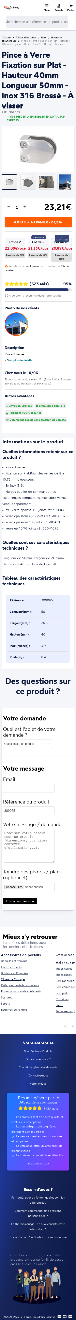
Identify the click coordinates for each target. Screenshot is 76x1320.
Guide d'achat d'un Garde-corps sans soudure (38, 1237)
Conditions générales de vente (38, 1067)
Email (9, 781)
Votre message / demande (32, 826)
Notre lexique (38, 1083)
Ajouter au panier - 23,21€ (38, 222)
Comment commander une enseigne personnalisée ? (38, 1213)
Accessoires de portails (21, 955)
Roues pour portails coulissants (21, 991)
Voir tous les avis (38, 1163)
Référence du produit (26, 804)
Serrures (6, 997)
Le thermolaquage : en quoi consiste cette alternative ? (38, 1226)
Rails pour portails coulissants (20, 985)
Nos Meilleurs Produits (38, 1051)
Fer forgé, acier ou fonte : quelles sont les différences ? (38, 1200)
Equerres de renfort (14, 1009)
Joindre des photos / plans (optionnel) (32, 877)
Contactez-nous (38, 1075)
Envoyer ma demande (20, 903)
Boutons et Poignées (14, 973)
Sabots (5, 1003)
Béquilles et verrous (14, 961)
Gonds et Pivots (11, 967)
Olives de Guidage (13, 979)
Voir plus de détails (18, 360)
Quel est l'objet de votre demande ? (29, 734)
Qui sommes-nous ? (38, 1059)
